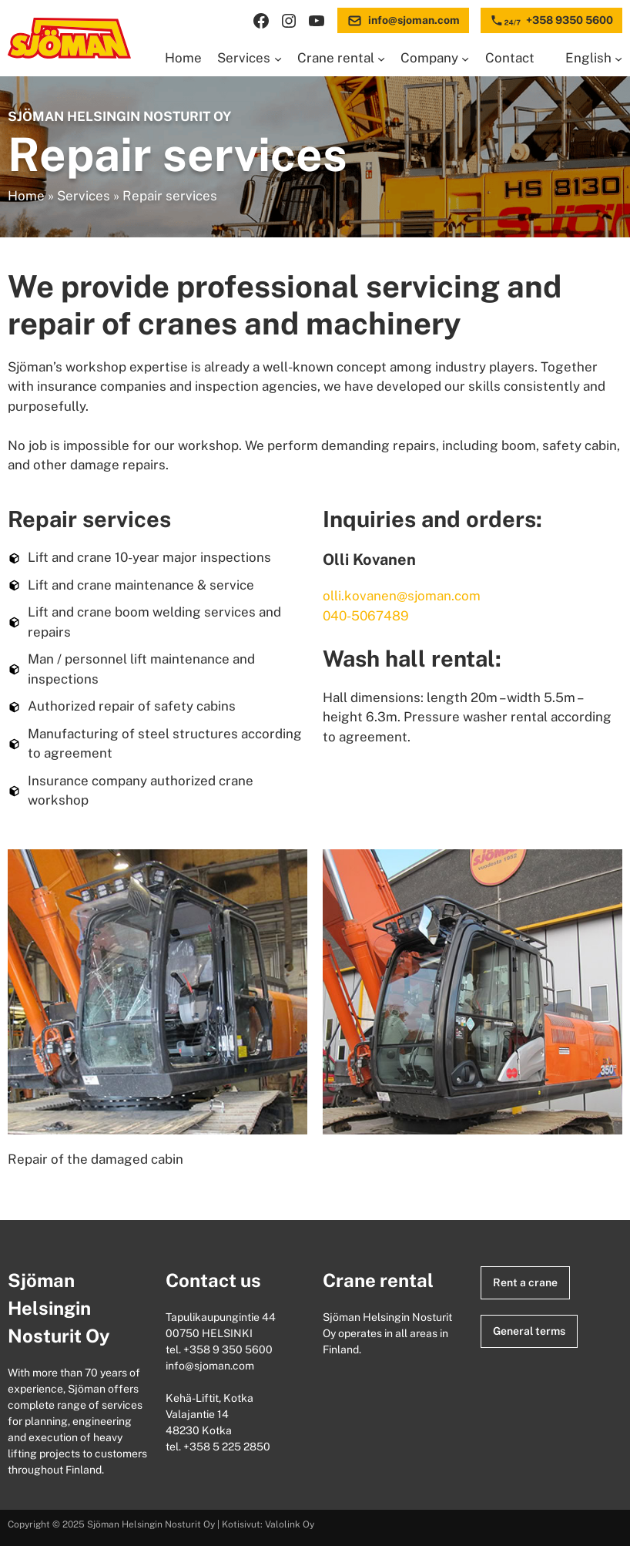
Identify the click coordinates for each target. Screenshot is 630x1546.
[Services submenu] (278, 58)
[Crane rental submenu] (381, 58)
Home (26, 195)
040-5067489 (366, 615)
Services (83, 195)
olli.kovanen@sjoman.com (402, 595)
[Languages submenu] (618, 58)
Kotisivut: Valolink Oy (268, 1524)
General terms (529, 1331)
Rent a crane (525, 1282)
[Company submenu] (465, 58)
